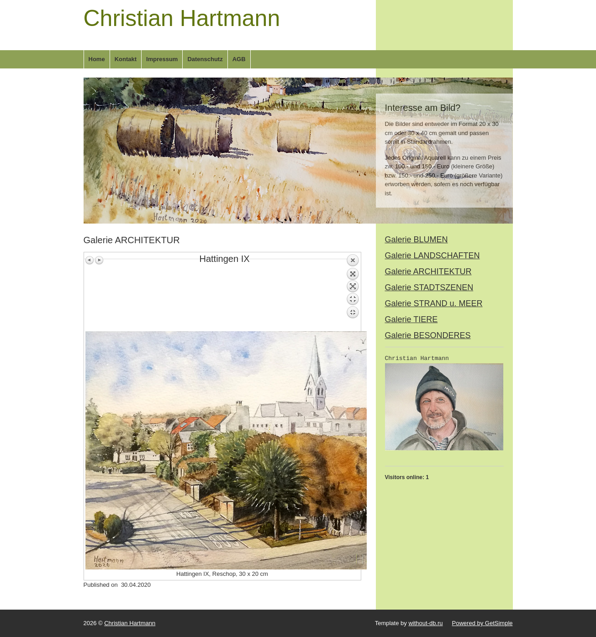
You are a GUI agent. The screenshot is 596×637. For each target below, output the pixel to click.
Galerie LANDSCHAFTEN (432, 255)
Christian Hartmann (182, 18)
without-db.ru (425, 623)
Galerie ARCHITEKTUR (428, 271)
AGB (239, 59)
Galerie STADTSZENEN (429, 287)
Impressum (162, 59)
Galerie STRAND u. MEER (434, 303)
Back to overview (352, 292)
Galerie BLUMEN (416, 239)
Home (97, 59)
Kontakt (126, 59)
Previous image (90, 260)
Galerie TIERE (411, 319)
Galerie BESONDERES (428, 335)
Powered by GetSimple (482, 623)
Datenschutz (204, 59)
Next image (99, 260)
